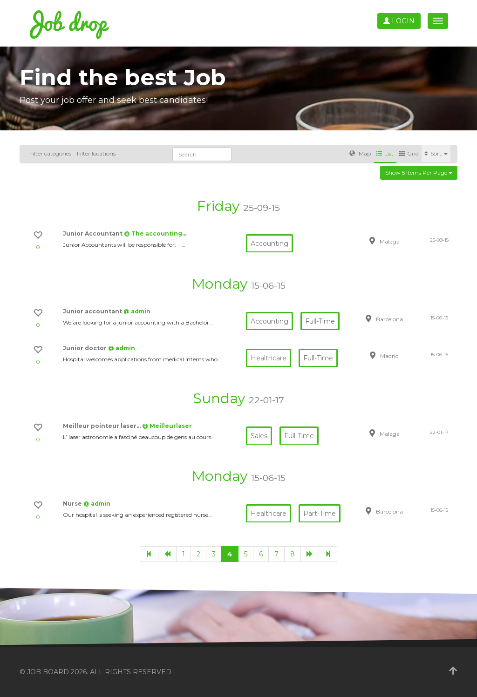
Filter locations (96, 153)
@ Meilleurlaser (167, 425)
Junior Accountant (93, 233)
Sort (436, 153)
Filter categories (50, 153)
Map (360, 153)
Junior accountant (93, 311)
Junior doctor (85, 348)
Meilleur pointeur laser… (102, 425)
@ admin (136, 311)
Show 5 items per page (418, 172)
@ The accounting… (155, 233)
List (385, 153)
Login (399, 21)
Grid (409, 153)
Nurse (73, 503)
